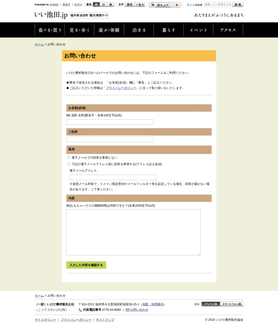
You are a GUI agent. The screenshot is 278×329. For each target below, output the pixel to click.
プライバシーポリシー (121, 88)
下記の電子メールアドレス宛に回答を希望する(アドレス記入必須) (117, 164)
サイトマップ (105, 319)
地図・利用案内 (153, 304)
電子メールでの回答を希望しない (94, 157)
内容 (71, 198)
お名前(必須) (77, 108)
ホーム (39, 44)
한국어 (78, 4)
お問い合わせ (139, 309)
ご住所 (73, 131)
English (54, 4)
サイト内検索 (194, 5)
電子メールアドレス (83, 170)
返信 (71, 149)
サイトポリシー (45, 319)
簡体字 (66, 4)
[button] (165, 5)
